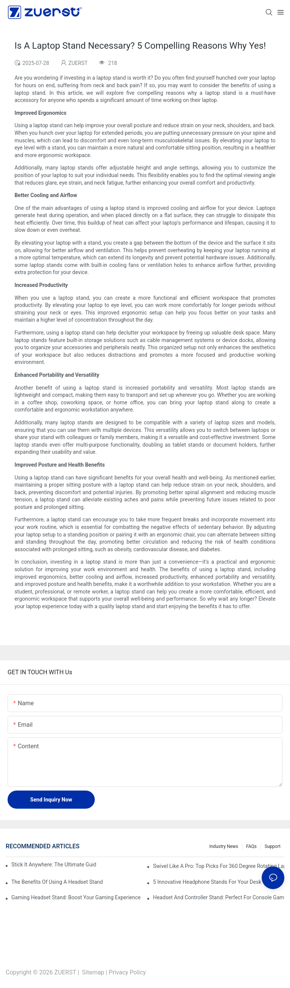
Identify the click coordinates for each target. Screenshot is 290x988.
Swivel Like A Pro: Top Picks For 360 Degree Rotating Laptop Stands (218, 866)
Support (273, 846)
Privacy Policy (127, 972)
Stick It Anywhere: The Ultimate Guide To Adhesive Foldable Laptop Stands (53, 865)
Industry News (223, 846)
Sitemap (93, 972)
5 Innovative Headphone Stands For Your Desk (207, 882)
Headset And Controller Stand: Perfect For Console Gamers (218, 897)
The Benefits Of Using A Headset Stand (57, 882)
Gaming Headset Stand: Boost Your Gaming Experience (76, 897)
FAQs (251, 846)
